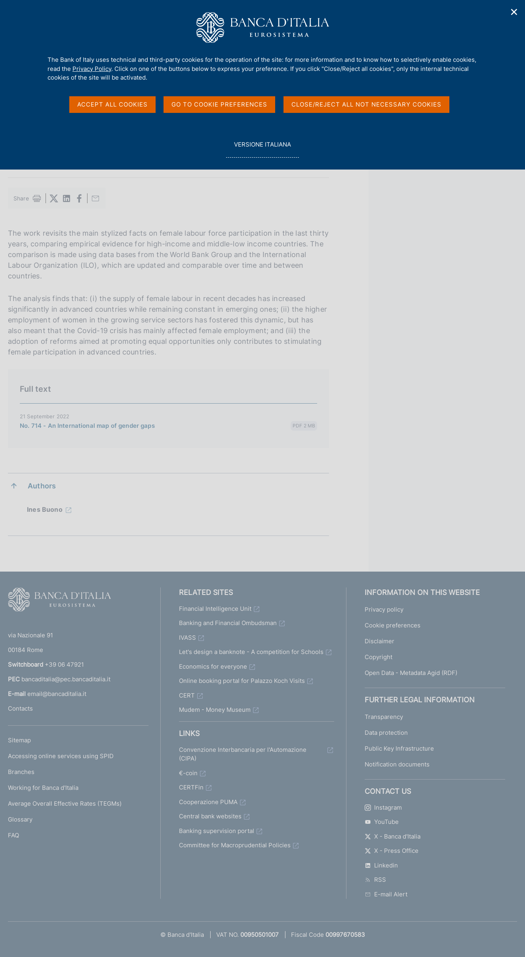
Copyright (378, 657)
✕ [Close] (514, 12)
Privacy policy (384, 609)
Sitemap (19, 740)
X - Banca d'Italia (392, 836)
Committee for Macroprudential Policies (235, 845)
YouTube (382, 821)
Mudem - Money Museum (215, 709)
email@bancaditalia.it (56, 694)
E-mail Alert (386, 894)
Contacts (20, 708)
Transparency (384, 717)
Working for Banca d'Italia (43, 787)
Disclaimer (379, 641)
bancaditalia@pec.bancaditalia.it (65, 679)
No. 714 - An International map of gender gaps (87, 425)
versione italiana (262, 149)
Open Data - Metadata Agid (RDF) (411, 673)
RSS (375, 879)
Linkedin (381, 865)
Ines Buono (45, 509)
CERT (187, 695)
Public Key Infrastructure (399, 748)
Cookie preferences (392, 625)
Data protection (386, 732)
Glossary (20, 819)
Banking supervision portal (216, 831)
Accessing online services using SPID (61, 756)
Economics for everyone (213, 666)
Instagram (383, 807)
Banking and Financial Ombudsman (228, 623)
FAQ (13, 835)
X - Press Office (391, 850)
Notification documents (397, 764)
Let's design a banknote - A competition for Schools (251, 652)
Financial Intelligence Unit (215, 608)
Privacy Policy (91, 68)
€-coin (188, 773)
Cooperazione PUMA (208, 802)
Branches (21, 772)
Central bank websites (210, 816)
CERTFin (191, 787)
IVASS (187, 637)
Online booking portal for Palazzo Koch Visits (242, 680)
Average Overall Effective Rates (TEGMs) (65, 803)
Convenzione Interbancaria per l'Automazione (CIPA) (242, 754)
